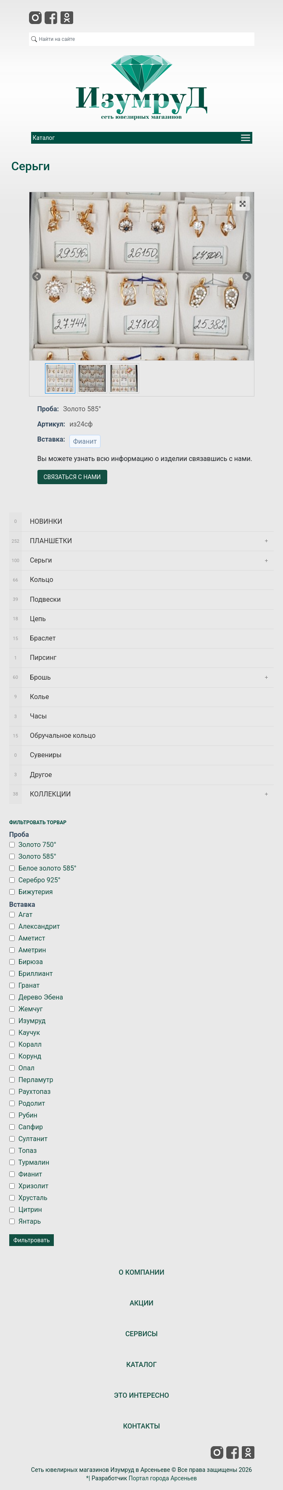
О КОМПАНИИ (141, 1272)
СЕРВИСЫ (141, 1334)
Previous (36, 276)
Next (247, 276)
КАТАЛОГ (141, 1365)
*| (88, 1478)
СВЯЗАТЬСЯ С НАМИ (72, 477)
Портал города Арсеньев (163, 1478)
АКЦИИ (141, 1303)
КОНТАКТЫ (141, 1426)
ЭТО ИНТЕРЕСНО (141, 1395)
